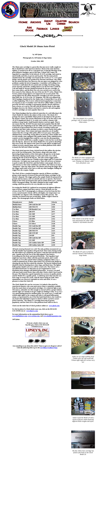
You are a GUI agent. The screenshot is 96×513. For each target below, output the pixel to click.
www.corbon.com (34, 316)
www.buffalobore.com (19, 316)
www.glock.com (54, 306)
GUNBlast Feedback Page (48, 348)
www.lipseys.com (32, 311)
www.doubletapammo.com (52, 316)
